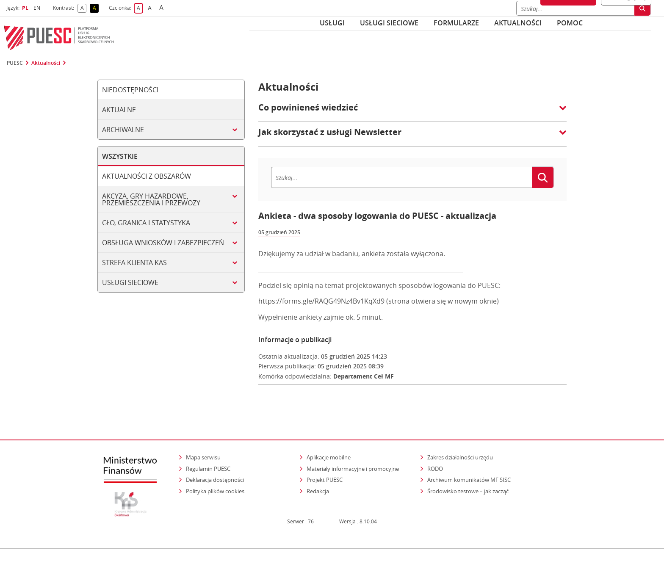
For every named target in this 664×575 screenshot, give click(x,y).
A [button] (83, 8)
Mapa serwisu (203, 441)
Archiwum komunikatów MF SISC (469, 463)
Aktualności (518, 23)
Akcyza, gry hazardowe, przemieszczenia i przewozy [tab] (151, 199)
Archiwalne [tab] (123, 129)
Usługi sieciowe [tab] (130, 282)
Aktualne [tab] (119, 109)
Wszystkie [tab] (120, 156)
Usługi (332, 23)
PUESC (15, 63)
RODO (435, 452)
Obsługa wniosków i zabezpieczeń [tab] (163, 242)
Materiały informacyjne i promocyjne (353, 452)
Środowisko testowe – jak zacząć (468, 474)
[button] (412, 112)
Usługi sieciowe (389, 23)
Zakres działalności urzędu (460, 441)
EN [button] (38, 8)
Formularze (456, 23)
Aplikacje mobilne (329, 441)
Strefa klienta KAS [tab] (134, 262)
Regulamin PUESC (208, 452)
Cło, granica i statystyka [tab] (146, 222)
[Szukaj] (401, 177)
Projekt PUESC (325, 463)
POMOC (570, 23)
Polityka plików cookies (215, 474)
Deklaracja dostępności (215, 463)
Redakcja (318, 474)
